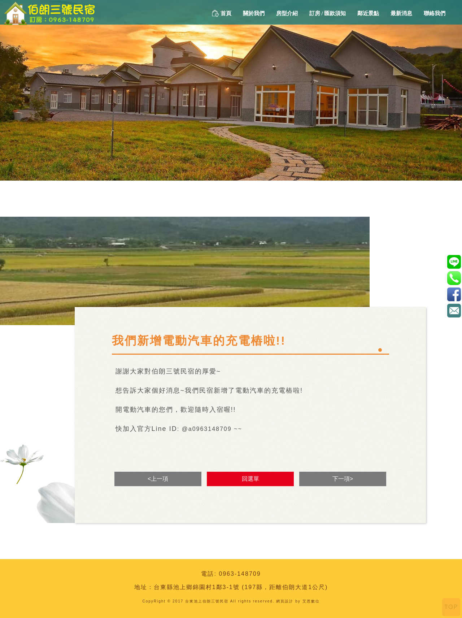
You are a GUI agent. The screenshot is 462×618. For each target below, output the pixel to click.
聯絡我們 (434, 13)
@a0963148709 (454, 262)
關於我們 (254, 13)
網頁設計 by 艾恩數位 (297, 601)
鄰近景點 (368, 13)
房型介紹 (287, 13)
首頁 (221, 13)
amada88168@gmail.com (454, 310)
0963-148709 (240, 574)
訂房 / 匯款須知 (327, 13)
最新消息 (401, 13)
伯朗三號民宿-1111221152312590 (454, 294)
